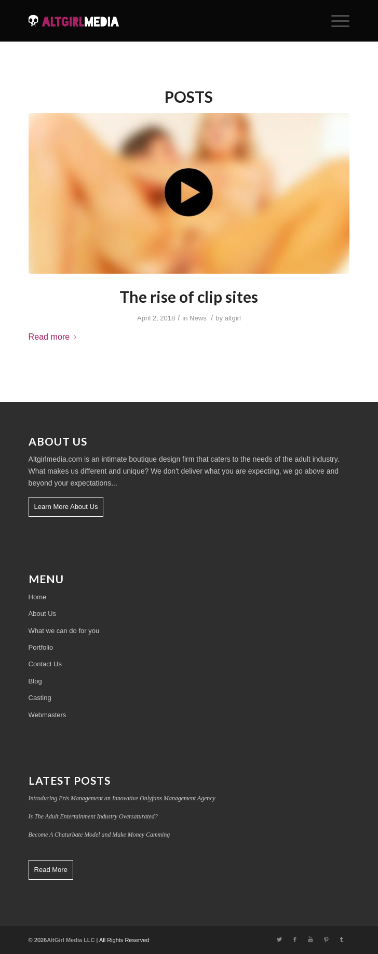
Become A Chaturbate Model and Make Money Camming (99, 834)
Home (38, 597)
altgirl (233, 318)
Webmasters (47, 715)
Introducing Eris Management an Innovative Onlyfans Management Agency (122, 798)
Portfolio (41, 647)
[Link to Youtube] (310, 939)
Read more (55, 336)
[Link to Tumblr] (341, 939)
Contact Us (45, 664)
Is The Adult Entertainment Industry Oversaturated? (93, 816)
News (198, 318)
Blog (35, 681)
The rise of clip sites (188, 296)
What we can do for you (64, 631)
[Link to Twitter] (279, 939)
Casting (40, 698)
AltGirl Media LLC (71, 940)
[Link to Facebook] (295, 939)
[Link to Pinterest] (326, 939)
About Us (42, 613)
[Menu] (335, 21)
